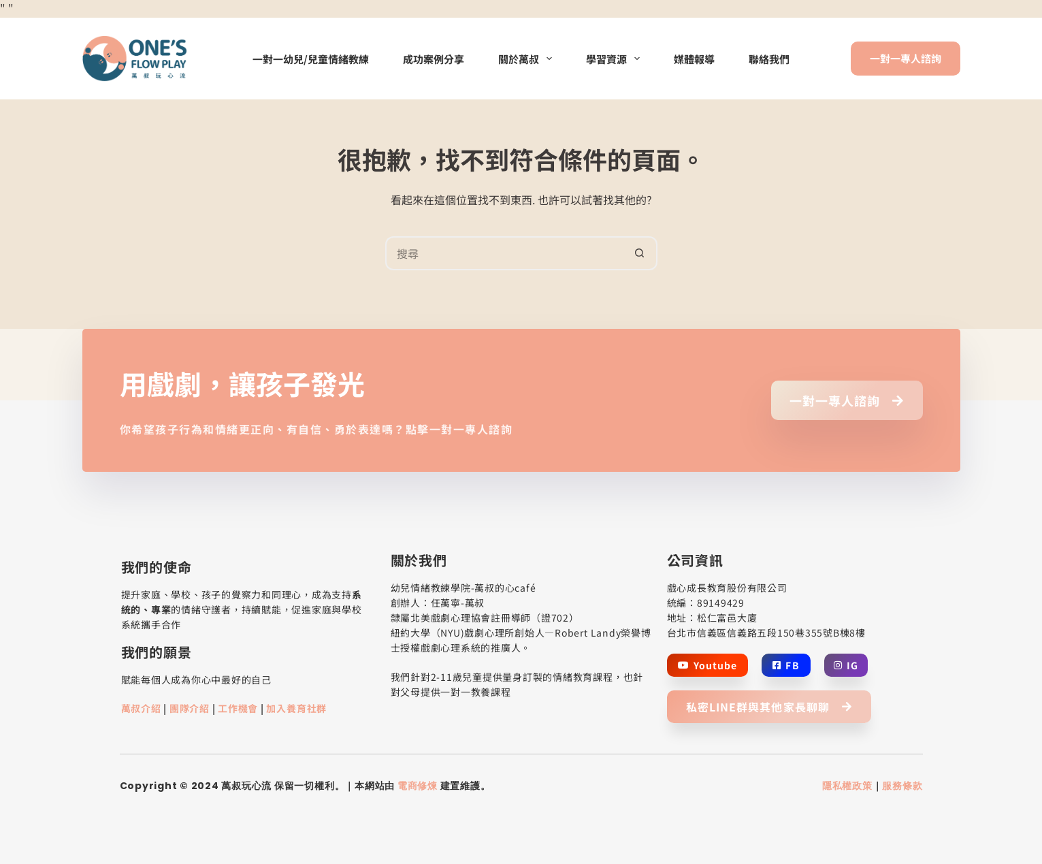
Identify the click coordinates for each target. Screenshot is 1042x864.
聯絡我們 (769, 59)
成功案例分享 (433, 59)
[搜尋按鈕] (640, 253)
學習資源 (615, 58)
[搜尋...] (504, 253)
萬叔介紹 (141, 708)
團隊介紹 (189, 708)
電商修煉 (417, 786)
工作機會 (238, 708)
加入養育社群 (296, 708)
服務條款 (902, 786)
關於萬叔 (527, 58)
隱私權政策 (847, 786)
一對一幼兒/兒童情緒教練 (311, 59)
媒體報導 (694, 59)
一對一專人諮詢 (905, 58)
